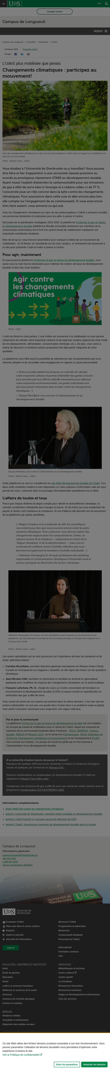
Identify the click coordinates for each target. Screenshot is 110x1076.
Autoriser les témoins (94, 1064)
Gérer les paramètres (67, 1064)
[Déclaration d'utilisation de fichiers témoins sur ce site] (55, 1054)
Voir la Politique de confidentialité (20, 1054)
